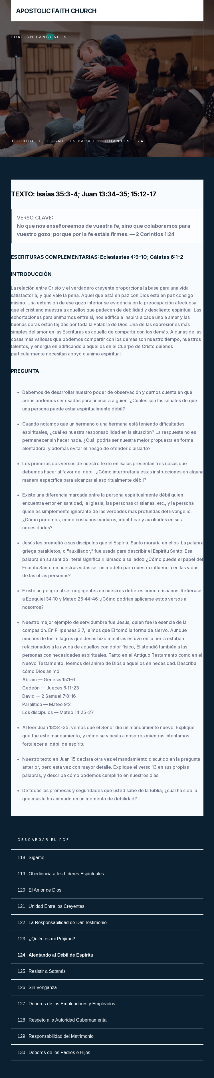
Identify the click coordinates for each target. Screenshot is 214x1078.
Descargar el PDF (44, 839)
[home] (54, 10)
